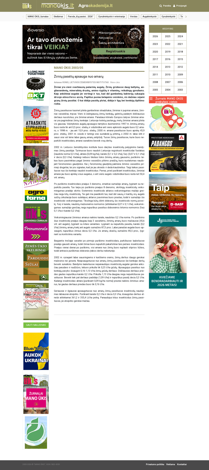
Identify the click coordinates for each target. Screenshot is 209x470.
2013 (167, 67)
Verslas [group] (133, 16)
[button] (23, 16)
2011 (155, 74)
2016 (167, 59)
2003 (180, 89)
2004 (167, 89)
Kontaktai (182, 464)
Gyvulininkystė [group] (168, 16)
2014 (155, 67)
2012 (180, 67)
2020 (155, 51)
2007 (167, 82)
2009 (180, 74)
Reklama (170, 464)
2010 (167, 74)
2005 (155, 89)
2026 (155, 36)
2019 (167, 51)
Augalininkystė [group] (149, 16)
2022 (167, 44)
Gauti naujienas (36, 325)
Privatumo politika (155, 464)
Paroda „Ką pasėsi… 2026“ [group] (80, 16)
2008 (155, 82)
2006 (180, 82)
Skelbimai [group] (58, 16)
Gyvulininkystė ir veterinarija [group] (111, 16)
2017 (155, 59)
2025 (167, 36)
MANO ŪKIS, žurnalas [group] (38, 16)
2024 (180, 36)
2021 (180, 44)
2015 (180, 59)
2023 (155, 44)
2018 (180, 51)
